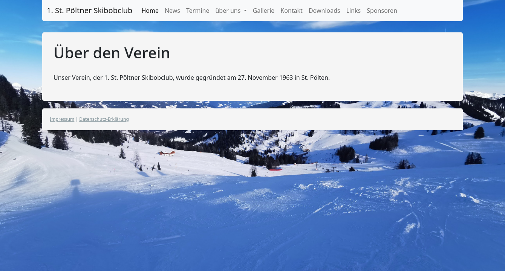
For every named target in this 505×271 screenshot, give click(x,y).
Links (353, 10)
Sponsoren (382, 10)
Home (150, 10)
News (172, 10)
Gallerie (264, 10)
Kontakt (291, 10)
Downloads (324, 10)
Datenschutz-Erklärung (104, 119)
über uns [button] (228, 10)
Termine (197, 10)
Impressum (62, 119)
